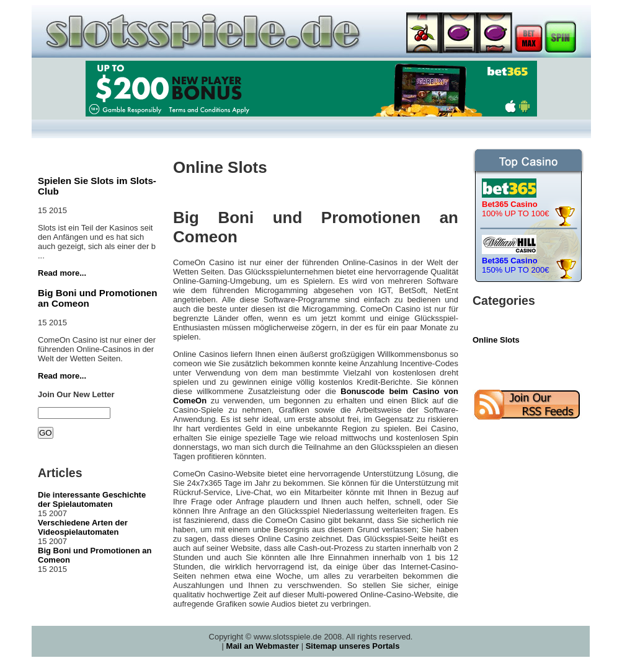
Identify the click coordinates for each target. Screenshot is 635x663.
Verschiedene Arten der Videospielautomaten (83, 527)
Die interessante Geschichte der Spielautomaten (92, 499)
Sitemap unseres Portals (353, 646)
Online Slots (496, 340)
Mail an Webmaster (263, 646)
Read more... (62, 273)
